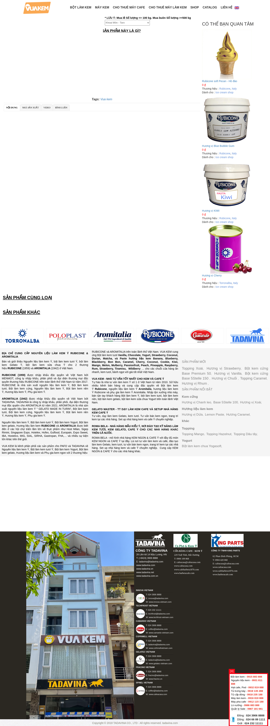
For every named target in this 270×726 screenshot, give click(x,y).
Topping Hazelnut (218, 434)
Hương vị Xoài (250, 402)
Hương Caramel (238, 414)
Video (47, 107)
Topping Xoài (192, 368)
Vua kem (106, 99)
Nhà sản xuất (30, 107)
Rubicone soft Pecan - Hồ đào (219, 81)
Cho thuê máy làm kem (168, 7)
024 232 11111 (253, 723)
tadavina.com (170, 722)
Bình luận (61, 107)
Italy (234, 88)
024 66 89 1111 (255, 719)
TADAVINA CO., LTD (125, 722)
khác (185, 421)
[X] (231, 671)
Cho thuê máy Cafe (129, 7)
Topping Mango (193, 434)
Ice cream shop (224, 92)
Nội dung (12, 107)
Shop (194, 7)
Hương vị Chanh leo (196, 402)
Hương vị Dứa (192, 414)
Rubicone (224, 88)
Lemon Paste (214, 414)
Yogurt (187, 440)
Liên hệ (226, 7)
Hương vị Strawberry (224, 368)
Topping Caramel (253, 378)
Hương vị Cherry (212, 275)
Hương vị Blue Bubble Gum (218, 145)
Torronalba (225, 283)
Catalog (210, 7)
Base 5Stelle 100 (225, 402)
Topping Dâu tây (245, 434)
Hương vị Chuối (225, 378)
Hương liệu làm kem (197, 409)
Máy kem (102, 7)
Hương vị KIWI (211, 210)
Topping (188, 428)
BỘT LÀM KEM (80, 7)
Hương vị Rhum (195, 383)
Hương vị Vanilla (228, 373)
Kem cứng (190, 396)
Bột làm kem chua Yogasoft (201, 446)
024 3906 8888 (255, 715)
